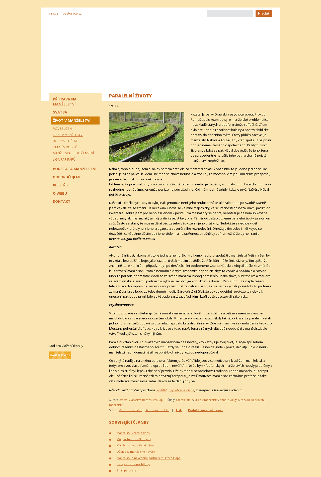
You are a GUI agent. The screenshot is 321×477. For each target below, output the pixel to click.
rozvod (245, 400)
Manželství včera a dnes (133, 433)
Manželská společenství (73, 153)
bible (189, 400)
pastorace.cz (72, 13)
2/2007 (161, 390)
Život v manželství (71, 120)
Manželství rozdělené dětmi (135, 445)
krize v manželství (206, 400)
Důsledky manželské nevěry (136, 451)
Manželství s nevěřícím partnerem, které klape (149, 458)
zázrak (180, 400)
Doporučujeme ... (69, 177)
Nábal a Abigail (229, 400)
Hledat (264, 13)
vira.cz (53, 13)
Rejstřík (61, 185)
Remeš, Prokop (152, 400)
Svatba (60, 112)
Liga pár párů (64, 159)
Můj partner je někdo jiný (134, 439)
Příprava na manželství (64, 101)
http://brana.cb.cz (181, 390)
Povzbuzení (62, 128)
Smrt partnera (126, 470)
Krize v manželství (157, 410)
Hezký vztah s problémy (133, 464)
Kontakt (61, 201)
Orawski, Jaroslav (130, 400)
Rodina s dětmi (65, 141)
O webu (60, 193)
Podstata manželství (74, 168)
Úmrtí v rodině (65, 147)
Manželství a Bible (130, 410)
